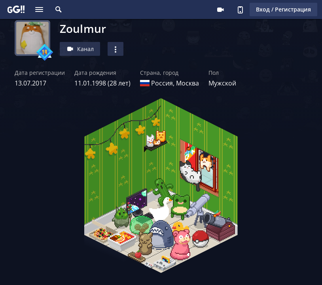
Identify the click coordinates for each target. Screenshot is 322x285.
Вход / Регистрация (283, 9)
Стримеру (220, 9)
